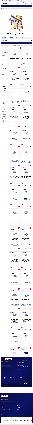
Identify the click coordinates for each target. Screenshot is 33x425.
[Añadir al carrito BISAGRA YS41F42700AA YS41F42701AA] (30, 308)
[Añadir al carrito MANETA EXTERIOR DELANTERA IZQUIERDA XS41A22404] (19, 206)
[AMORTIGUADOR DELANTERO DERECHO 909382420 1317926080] (26, 112)
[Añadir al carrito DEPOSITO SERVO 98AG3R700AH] (19, 146)
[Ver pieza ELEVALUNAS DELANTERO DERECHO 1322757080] (14, 105)
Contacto (4, 378)
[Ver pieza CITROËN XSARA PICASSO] (14, 86)
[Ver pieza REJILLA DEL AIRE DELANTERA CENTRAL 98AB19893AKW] (25, 165)
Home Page (25, 35)
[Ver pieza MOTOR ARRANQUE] (25, 86)
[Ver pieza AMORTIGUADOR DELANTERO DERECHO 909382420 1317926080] (25, 126)
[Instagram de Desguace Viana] (19, 369)
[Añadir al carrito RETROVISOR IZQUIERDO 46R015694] (30, 289)
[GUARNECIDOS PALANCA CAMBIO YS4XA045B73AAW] (14, 276)
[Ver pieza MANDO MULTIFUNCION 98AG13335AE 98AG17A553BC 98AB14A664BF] (25, 269)
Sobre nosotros (4, 377)
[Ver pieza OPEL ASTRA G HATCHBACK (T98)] (26, 67)
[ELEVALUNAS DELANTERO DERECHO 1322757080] (14, 92)
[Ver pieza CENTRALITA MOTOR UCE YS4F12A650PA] (14, 269)
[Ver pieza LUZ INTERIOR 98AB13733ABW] (25, 146)
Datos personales (19, 409)
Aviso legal (10, 409)
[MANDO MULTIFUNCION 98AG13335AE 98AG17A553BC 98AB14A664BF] (26, 255)
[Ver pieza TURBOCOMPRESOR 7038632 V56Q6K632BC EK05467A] (25, 329)
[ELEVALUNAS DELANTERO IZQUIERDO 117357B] (14, 112)
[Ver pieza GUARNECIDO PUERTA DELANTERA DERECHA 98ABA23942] (14, 329)
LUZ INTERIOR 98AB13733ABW (26, 137)
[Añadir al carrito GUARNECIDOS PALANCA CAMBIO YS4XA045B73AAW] (19, 289)
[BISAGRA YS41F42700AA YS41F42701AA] (26, 295)
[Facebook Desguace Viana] (30, 0)
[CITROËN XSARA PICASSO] (14, 74)
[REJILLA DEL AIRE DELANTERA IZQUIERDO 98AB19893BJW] (26, 172)
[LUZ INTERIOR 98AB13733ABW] (26, 133)
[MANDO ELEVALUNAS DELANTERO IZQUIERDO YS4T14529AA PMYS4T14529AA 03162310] (14, 212)
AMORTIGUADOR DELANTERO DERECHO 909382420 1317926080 (26, 117)
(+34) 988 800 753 (17, 0)
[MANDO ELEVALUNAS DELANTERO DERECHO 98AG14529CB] (26, 192)
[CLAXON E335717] (14, 152)
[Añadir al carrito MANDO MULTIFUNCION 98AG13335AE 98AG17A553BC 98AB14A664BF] (30, 269)
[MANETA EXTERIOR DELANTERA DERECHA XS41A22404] (14, 234)
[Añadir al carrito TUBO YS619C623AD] (19, 348)
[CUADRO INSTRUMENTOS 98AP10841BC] (14, 295)
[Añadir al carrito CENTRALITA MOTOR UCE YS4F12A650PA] (19, 269)
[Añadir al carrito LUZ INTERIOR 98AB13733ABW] (30, 146)
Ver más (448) (4, 86)
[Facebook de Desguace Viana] (17, 369)
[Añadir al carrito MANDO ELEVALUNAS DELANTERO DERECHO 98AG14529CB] (30, 206)
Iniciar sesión (21, 377)
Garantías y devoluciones (12, 377)
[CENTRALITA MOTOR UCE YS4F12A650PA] (14, 255)
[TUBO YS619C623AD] (14, 336)
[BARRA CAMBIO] (26, 92)
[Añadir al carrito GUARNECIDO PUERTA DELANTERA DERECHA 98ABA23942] (19, 329)
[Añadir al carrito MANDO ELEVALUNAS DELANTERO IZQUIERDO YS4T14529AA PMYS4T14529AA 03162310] (19, 228)
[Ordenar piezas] (27, 48)
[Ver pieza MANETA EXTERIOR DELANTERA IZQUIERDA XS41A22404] (14, 206)
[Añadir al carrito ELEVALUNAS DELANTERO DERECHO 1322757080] (19, 105)
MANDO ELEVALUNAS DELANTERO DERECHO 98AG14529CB (26, 197)
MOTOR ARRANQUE (26, 78)
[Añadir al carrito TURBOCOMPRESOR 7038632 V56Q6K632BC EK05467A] (30, 329)
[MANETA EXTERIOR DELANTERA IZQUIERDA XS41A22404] (14, 192)
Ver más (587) (4, 125)
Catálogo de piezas (3, 409)
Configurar (25, 420)
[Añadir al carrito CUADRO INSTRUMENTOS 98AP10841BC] (19, 308)
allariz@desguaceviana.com (20, 365)
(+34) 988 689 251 (21, 0)
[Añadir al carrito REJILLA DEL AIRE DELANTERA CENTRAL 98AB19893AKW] (30, 165)
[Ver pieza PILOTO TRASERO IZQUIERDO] (14, 67)
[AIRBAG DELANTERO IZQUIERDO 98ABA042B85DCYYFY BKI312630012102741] (26, 212)
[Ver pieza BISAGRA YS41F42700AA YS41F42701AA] (25, 308)
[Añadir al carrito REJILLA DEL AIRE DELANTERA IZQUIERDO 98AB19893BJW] (30, 185)
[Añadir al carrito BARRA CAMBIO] (30, 105)
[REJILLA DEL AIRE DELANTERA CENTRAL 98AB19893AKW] (26, 152)
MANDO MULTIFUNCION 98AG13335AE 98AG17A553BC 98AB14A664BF (26, 260)
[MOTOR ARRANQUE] (26, 74)
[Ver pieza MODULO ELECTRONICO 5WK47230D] (25, 248)
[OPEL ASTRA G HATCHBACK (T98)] (26, 54)
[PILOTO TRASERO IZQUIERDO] (14, 54)
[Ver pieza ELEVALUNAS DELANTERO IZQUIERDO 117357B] (14, 126)
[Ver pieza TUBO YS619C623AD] (14, 348)
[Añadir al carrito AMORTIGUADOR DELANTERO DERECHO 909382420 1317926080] (30, 126)
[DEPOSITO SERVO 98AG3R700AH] (14, 133)
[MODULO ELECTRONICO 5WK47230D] (26, 234)
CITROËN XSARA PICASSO (15, 78)
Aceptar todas (29, 420)
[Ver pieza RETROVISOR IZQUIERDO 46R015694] (25, 289)
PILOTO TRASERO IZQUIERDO (14, 58)
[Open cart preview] (31, 3)
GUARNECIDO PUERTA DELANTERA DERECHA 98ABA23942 (14, 320)
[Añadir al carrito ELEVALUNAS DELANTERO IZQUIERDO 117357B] (19, 126)
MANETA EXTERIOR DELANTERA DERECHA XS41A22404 (14, 239)
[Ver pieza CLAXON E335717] (14, 165)
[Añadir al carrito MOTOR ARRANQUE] (30, 86)
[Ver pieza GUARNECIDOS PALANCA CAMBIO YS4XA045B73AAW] (14, 289)
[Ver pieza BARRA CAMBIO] (25, 105)
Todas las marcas (4, 379)
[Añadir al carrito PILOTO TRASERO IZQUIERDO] (19, 67)
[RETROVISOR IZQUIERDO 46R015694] (26, 276)
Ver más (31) (4, 68)
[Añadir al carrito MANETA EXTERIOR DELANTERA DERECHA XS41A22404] (19, 248)
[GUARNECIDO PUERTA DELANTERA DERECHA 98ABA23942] (14, 315)
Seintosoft (25, 383)
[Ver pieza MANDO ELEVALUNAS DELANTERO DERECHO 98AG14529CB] (25, 206)
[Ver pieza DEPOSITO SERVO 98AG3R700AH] (14, 146)
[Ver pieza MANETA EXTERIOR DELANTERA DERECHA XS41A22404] (14, 248)
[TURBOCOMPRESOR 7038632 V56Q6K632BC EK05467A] (26, 315)
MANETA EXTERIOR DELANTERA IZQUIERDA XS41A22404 (14, 197)
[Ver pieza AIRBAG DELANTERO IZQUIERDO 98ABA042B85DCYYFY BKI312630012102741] (25, 228)
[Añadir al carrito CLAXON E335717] (19, 165)
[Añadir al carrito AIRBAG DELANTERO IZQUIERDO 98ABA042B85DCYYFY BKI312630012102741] (30, 228)
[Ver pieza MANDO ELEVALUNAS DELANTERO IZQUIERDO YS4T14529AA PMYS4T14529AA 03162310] (14, 228)
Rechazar (21, 420)
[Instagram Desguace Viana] (26, 0)
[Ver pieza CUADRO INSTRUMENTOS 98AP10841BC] (14, 308)
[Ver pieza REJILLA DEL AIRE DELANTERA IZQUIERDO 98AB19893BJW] (25, 185)
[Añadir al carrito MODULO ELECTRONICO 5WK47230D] (30, 248)
